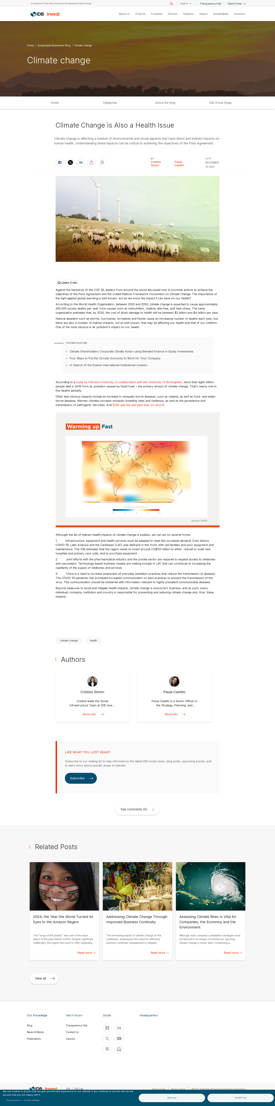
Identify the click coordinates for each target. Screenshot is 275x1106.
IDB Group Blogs (220, 102)
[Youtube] (119, 1038)
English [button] (184, 3)
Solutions (188, 13)
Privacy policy (13, 1100)
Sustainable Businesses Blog (54, 45)
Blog (29, 1025)
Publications (34, 1038)
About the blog (165, 102)
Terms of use (158, 1089)
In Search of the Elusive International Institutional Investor (108, 365)
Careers (70, 1038)
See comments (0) (134, 809)
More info (92, 714)
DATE (208, 158)
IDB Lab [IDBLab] (79, 1088)
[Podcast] (107, 1049)
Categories (110, 102)
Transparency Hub (210, 3)
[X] (107, 1038)
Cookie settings (32, 1100)
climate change (69, 640)
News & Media (35, 1032)
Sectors (172, 13)
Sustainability (221, 13)
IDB (68, 1088)
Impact (203, 13)
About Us (124, 13)
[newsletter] (119, 1049)
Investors (239, 13)
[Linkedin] (119, 1028)
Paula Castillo (179, 163)
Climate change (83, 45)
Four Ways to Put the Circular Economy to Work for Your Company (115, 358)
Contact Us (72, 1032)
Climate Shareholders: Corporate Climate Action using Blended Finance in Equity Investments (131, 351)
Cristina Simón (156, 163)
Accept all (241, 1098)
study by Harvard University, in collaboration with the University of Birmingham (129, 382)
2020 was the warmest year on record (138, 405)
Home (30, 45)
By (152, 158)
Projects (140, 13)
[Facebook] (107, 1028)
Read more (87, 953)
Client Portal (236, 3)
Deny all (172, 1098)
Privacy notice (178, 1089)
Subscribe (81, 778)
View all (45, 978)
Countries (156, 13)
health (93, 640)
